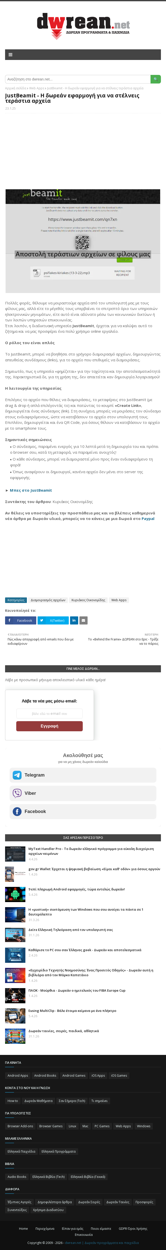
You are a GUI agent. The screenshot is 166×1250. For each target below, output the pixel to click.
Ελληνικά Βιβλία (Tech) (48, 1177)
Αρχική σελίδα (15, 88)
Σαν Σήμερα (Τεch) (72, 1101)
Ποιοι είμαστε (101, 1228)
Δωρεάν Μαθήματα (38, 1101)
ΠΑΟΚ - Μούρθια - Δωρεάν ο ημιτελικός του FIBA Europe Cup (76, 990)
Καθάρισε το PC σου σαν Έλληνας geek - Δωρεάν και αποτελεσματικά (84, 950)
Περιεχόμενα (45, 1228)
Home (23, 1228)
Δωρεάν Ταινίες (117, 1202)
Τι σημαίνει (99, 1101)
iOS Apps (98, 1075)
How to (13, 1101)
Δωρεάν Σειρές (89, 1202)
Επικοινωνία (84, 1235)
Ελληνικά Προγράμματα (59, 1151)
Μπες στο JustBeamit (31, 490)
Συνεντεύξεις (17, 1210)
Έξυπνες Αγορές (19, 1202)
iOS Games (119, 1075)
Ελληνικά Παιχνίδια (21, 1151)
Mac (85, 1126)
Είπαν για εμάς (72, 1228)
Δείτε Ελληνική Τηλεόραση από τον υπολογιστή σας (70, 929)
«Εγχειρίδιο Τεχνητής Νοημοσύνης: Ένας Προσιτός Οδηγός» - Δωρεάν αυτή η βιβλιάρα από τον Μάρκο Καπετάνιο (90, 972)
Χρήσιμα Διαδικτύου (48, 1210)
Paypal (148, 518)
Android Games (73, 1075)
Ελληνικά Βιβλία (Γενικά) (88, 1177)
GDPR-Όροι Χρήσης (133, 1228)
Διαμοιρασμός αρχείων (48, 600)
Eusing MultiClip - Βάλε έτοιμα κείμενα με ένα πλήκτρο (72, 1010)
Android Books (45, 1075)
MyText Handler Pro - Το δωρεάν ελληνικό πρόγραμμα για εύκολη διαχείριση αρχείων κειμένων (91, 851)
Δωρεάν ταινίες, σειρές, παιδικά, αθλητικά (63, 1031)
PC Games (102, 1126)
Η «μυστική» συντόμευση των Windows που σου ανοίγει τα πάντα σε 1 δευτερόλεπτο (85, 912)
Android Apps (18, 1075)
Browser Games (50, 1126)
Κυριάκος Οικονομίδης (88, 600)
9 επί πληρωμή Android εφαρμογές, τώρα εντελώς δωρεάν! (76, 889)
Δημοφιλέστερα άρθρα (55, 1202)
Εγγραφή (49, 726)
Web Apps (36, 88)
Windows (143, 1126)
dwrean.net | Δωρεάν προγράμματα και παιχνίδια (102, 1243)
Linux (72, 1126)
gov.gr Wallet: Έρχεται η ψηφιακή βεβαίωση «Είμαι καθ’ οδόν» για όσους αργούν (94, 869)
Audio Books (17, 1177)
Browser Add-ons (20, 1126)
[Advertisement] (83, 153)
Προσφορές (144, 1202)
